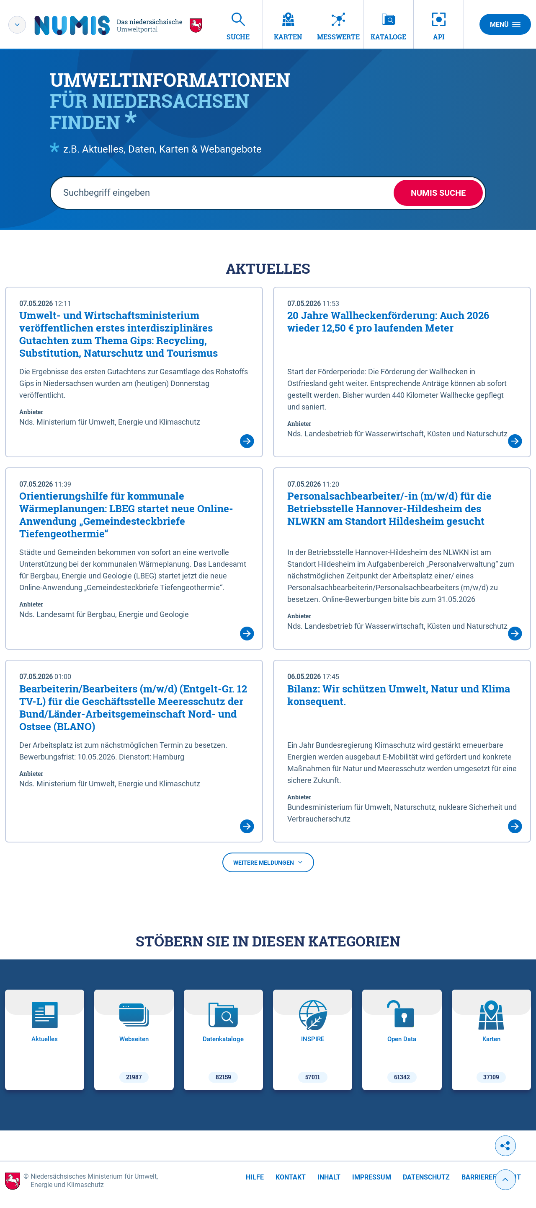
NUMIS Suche (438, 193)
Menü (505, 24)
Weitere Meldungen (268, 862)
